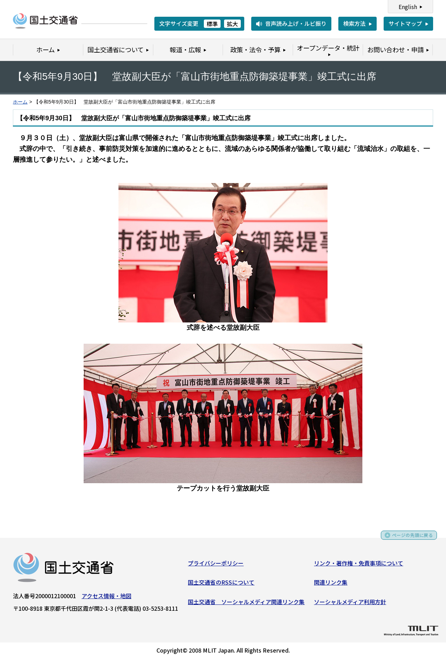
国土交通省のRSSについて (221, 584)
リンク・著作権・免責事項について (358, 565)
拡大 (232, 24)
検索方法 (354, 23)
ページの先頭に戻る (408, 539)
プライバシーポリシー (216, 565)
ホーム (20, 102)
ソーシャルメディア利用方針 (350, 604)
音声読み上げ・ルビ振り (295, 23)
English (408, 6)
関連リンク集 (330, 584)
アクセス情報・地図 (106, 598)
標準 (212, 24)
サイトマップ (405, 23)
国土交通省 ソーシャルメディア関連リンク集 (246, 604)
